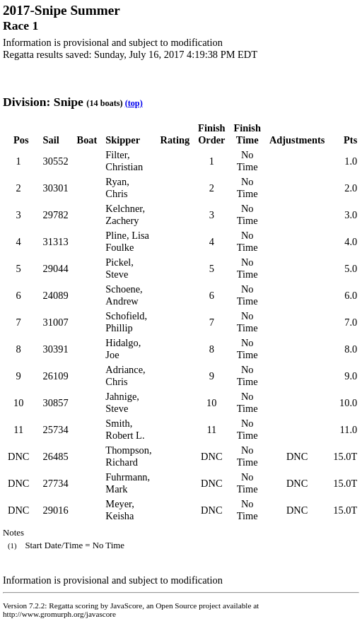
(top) (134, 103)
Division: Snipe (43, 102)
